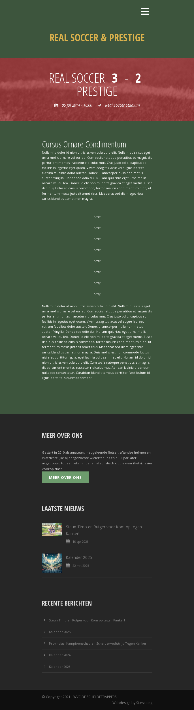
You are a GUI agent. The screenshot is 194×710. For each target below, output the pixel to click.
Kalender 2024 (60, 655)
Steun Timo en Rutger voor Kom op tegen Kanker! (87, 620)
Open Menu (145, 11)
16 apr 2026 (81, 542)
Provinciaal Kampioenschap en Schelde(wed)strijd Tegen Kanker (97, 643)
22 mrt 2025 (81, 566)
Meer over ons (65, 477)
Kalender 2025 (79, 557)
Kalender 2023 (60, 666)
